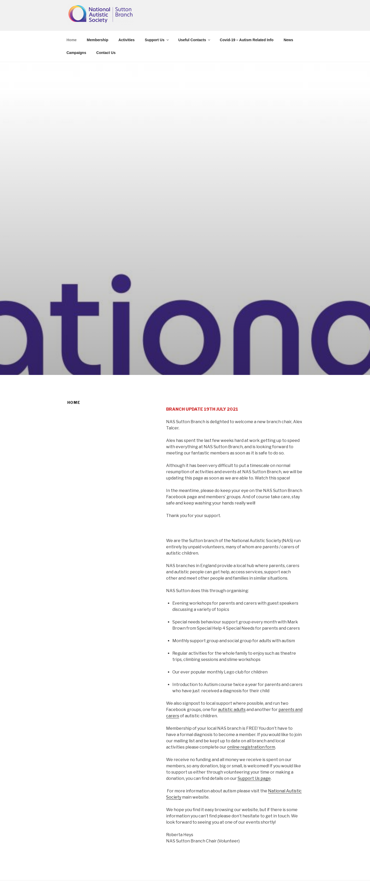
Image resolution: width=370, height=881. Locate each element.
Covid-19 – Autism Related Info (247, 40)
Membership (97, 40)
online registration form (251, 747)
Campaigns (76, 53)
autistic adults (232, 709)
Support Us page (254, 778)
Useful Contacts (194, 40)
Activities (126, 40)
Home (71, 40)
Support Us (157, 40)
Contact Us (106, 53)
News (288, 40)
